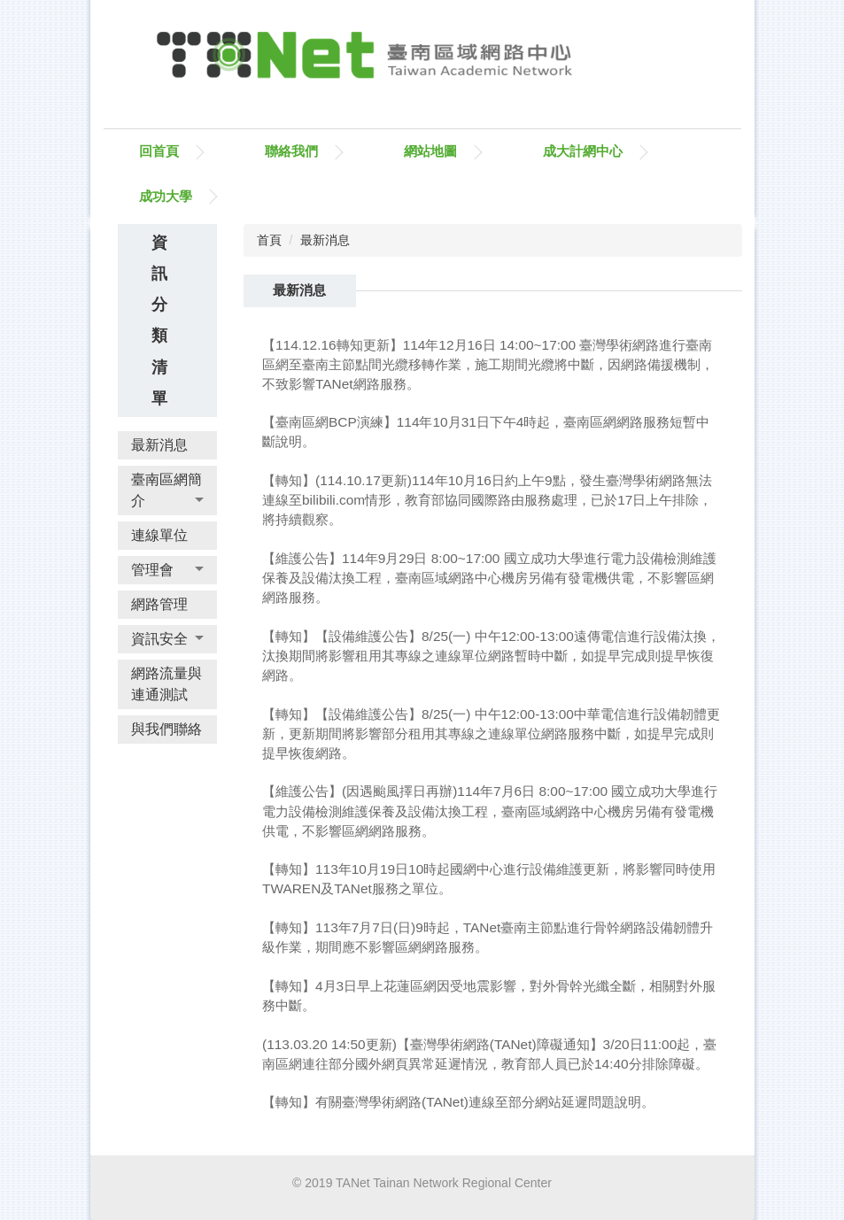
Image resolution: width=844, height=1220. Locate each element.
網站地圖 (430, 150)
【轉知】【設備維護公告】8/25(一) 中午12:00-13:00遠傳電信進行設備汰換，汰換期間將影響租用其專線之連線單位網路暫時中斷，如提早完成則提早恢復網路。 (491, 656)
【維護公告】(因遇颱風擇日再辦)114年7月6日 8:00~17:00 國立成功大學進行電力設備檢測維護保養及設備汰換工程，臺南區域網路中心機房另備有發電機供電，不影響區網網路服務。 (489, 811)
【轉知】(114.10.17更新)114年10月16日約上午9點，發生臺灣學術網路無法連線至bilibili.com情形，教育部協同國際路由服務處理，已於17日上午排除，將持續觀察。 (487, 500)
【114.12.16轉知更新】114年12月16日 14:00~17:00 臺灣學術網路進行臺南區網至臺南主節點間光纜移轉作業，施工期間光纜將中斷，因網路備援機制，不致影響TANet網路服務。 (488, 364)
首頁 (269, 240)
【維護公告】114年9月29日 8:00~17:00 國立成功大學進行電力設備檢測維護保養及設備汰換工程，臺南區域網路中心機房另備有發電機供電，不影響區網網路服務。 (489, 578)
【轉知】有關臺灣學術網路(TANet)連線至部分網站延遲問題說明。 (458, 1101)
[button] (167, 490)
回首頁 (159, 150)
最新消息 (325, 240)
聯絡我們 (291, 150)
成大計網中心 (583, 150)
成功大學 (165, 196)
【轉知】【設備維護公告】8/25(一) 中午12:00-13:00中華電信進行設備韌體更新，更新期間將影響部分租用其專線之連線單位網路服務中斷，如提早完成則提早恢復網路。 (491, 734)
